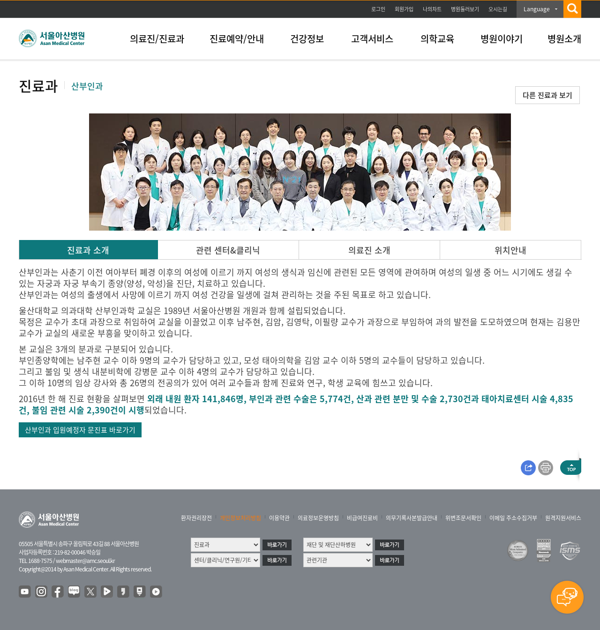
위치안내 (510, 250)
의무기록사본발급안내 (411, 518)
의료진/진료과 (157, 38)
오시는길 (497, 9)
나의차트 (432, 9)
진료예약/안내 (237, 38)
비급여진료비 (362, 518)
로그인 (378, 9)
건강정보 (307, 38)
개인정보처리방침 (240, 518)
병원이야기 (501, 38)
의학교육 (437, 38)
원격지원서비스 (563, 518)
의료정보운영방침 (318, 518)
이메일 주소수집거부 (513, 518)
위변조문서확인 (463, 518)
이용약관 (279, 518)
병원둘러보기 (465, 9)
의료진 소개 (369, 250)
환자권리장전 (196, 518)
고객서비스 (372, 38)
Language (537, 9)
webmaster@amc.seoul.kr (85, 560)
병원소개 (564, 38)
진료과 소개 (88, 250)
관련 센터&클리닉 (228, 250)
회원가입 (404, 9)
